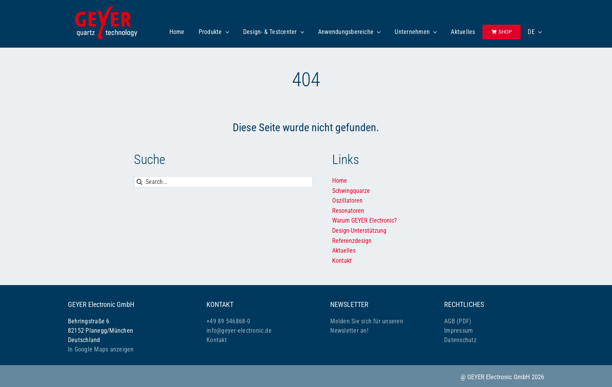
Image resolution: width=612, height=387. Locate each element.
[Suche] (139, 181)
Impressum (458, 330)
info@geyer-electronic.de (239, 330)
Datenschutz (460, 340)
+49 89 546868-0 (228, 321)
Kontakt (216, 340)
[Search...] (223, 181)
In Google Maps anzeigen (101, 349)
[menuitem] (535, 32)
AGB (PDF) (457, 321)
